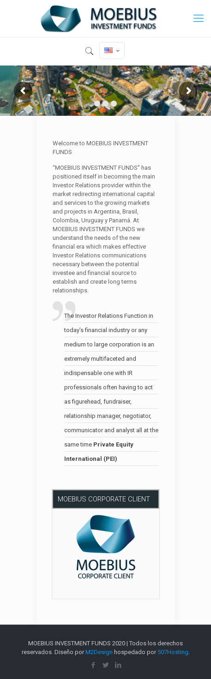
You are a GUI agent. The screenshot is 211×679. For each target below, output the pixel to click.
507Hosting (172, 652)
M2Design (99, 652)
